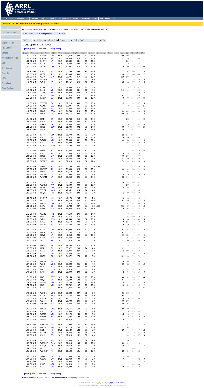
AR (52, 82)
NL (52, 108)
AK (52, 93)
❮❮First (25, 49)
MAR (53, 190)
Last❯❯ (59, 49)
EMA (53, 296)
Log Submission (47, 19)
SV (52, 98)
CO (52, 79)
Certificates (85, 19)
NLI (52, 198)
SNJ (52, 346)
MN (52, 140)
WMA (53, 145)
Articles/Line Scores (10, 58)
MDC (53, 56)
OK (52, 251)
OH (52, 143)
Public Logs (6, 83)
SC (52, 87)
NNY (53, 201)
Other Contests (8, 88)
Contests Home (21, 19)
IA (52, 232)
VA (52, 58)
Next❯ (52, 49)
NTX (52, 137)
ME (52, 90)
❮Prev (32, 49)
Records (5, 73)
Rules (4, 28)
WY (52, 348)
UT (52, 64)
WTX (53, 269)
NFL (52, 214)
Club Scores (7, 68)
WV (52, 185)
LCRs (4, 78)
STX (52, 135)
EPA (52, 77)
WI (52, 122)
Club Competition (9, 33)
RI (52, 248)
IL (51, 74)
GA (52, 124)
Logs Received (63, 19)
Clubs (94, 19)
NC (52, 330)
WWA (53, 219)
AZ (52, 245)
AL (52, 72)
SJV (52, 106)
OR (52, 356)
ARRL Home (7, 19)
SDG (53, 111)
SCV (53, 127)
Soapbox (5, 53)
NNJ (52, 224)
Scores (75, 19)
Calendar (34, 19)
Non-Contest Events (108, 19)
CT (52, 119)
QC (52, 103)
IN (52, 153)
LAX (52, 66)
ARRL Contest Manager (117, 382)
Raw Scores (7, 48)
